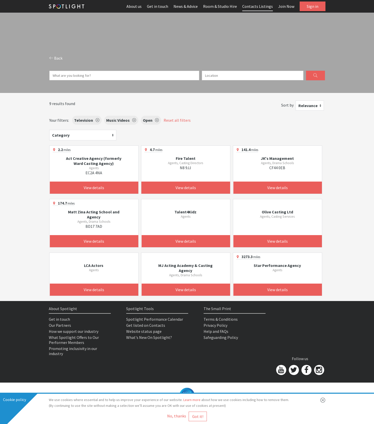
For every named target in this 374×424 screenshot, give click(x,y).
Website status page (144, 331)
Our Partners (60, 325)
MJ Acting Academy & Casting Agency (185, 268)
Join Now (286, 6)
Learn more (192, 399)
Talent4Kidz (185, 211)
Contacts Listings (257, 6)
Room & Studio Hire (220, 6)
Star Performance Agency (277, 265)
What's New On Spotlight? (149, 337)
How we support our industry (73, 331)
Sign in (312, 6)
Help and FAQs (216, 331)
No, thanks (176, 415)
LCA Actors (93, 265)
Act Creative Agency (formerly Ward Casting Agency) (93, 161)
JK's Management (277, 158)
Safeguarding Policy (221, 337)
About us (134, 6)
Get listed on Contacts (145, 325)
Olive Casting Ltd (277, 211)
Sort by (287, 105)
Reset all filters (177, 120)
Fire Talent (185, 158)
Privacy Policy (215, 325)
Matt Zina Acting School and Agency (93, 214)
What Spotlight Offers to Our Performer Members (74, 340)
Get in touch (157, 6)
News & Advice (185, 6)
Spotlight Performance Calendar (154, 319)
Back (55, 58)
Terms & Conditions (221, 319)
